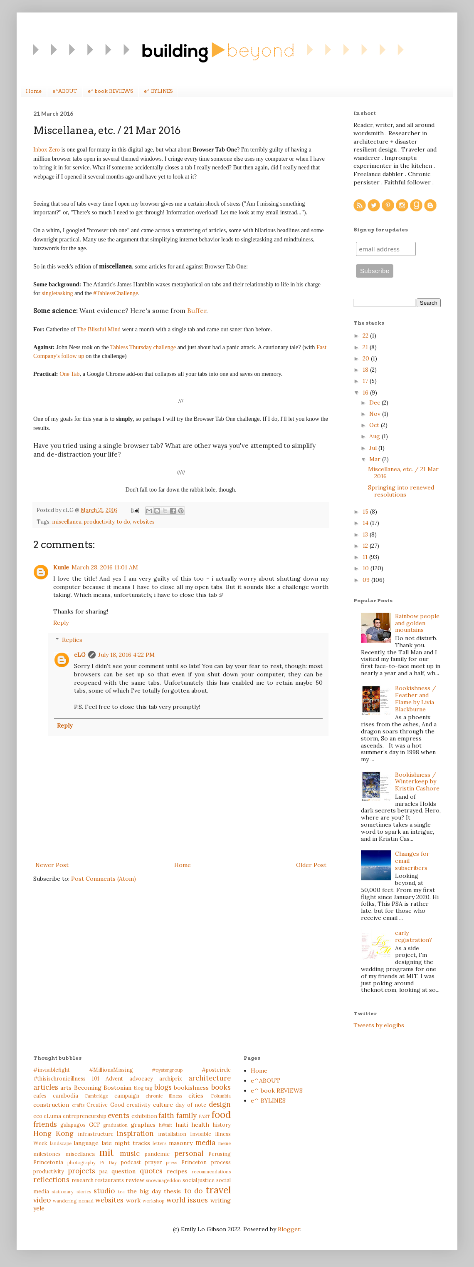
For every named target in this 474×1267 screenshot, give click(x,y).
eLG (80, 654)
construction (51, 1104)
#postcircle (216, 1069)
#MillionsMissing (111, 1069)
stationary (63, 1192)
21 (366, 347)
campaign (126, 1095)
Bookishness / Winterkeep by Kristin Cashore (417, 781)
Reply (61, 622)
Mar (375, 459)
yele (38, 1208)
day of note (190, 1104)
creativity (138, 1104)
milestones (47, 1153)
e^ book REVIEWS (110, 91)
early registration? (413, 936)
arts (66, 1087)
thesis (172, 1191)
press (171, 1162)
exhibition (144, 1116)
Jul (373, 448)
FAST (204, 1116)
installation (172, 1133)
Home (34, 91)
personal (188, 1153)
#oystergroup (167, 1070)
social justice (199, 1180)
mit (106, 1152)
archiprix (170, 1078)
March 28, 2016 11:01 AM (105, 567)
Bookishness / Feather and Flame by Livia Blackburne (415, 698)
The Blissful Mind (99, 329)
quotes (151, 1170)
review (135, 1180)
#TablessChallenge (116, 293)
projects (81, 1170)
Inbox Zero (46, 149)
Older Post (311, 865)
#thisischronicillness (59, 1078)
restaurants (109, 1180)
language (86, 1143)
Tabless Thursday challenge (144, 347)
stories (84, 1192)
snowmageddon (163, 1180)
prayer (153, 1162)
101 (95, 1078)
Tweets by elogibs (378, 1025)
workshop (153, 1201)
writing (220, 1200)
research (83, 1180)
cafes (40, 1095)
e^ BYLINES (158, 91)
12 (366, 545)
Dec (375, 402)
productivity (99, 521)
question (123, 1171)
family (186, 1115)
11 (366, 557)
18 (366, 369)
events (118, 1115)
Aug (375, 436)
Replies (72, 639)
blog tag (143, 1088)
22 (366, 335)
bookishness (191, 1087)
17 (366, 381)
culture (163, 1104)
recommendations (211, 1172)
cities (195, 1095)
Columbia (220, 1096)
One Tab (69, 373)
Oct (375, 425)
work (133, 1200)
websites (144, 521)
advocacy (141, 1078)
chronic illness (164, 1096)
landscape (61, 1143)
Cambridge (96, 1096)
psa (103, 1171)
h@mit (165, 1125)
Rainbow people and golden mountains (417, 623)
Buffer (196, 311)
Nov (375, 413)
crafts (78, 1105)
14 (366, 523)
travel (218, 1190)
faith (166, 1115)
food (221, 1114)
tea (121, 1192)
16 (366, 392)
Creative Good (105, 1104)
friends (45, 1124)
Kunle (61, 567)
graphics (143, 1124)
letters (159, 1143)
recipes (177, 1171)
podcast (131, 1162)
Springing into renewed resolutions (401, 491)
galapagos (73, 1124)
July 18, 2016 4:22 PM (126, 654)
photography (81, 1162)
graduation (115, 1125)
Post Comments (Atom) (103, 878)
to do (123, 521)
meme (224, 1143)
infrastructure (96, 1133)
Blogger (289, 1229)
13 (366, 534)
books (221, 1087)
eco (37, 1116)
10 (366, 568)
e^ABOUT (64, 91)
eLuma (52, 1116)
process (221, 1162)
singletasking (57, 293)
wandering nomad (73, 1201)
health (200, 1124)
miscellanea (66, 521)
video (42, 1200)
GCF (94, 1124)
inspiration (135, 1133)
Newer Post (52, 865)
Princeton (194, 1162)
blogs (163, 1087)
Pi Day (108, 1162)
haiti (181, 1124)
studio (104, 1190)
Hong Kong (53, 1133)
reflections (51, 1179)
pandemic (157, 1153)
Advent (114, 1078)
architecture (209, 1078)
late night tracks (125, 1143)
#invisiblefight (51, 1069)
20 (367, 358)
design (220, 1104)
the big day (144, 1191)
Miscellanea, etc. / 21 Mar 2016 (403, 472)
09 (367, 580)
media (205, 1142)
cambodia (65, 1095)
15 (366, 511)
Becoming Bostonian (102, 1087)
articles (45, 1087)
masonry (181, 1143)
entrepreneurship (84, 1116)
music (130, 1153)
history (222, 1124)
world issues (187, 1200)
